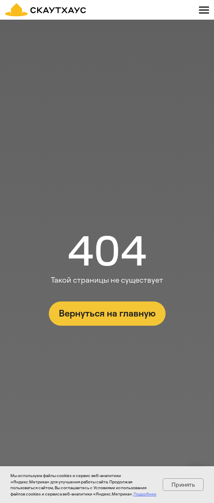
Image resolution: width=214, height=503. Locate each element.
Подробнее (144, 493)
